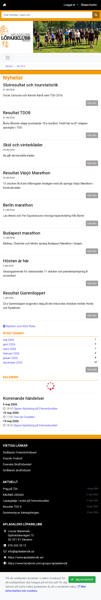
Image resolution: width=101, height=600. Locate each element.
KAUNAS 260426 (13, 494)
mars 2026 (9, 349)
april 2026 (9, 344)
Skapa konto (89, 4)
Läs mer (91, 103)
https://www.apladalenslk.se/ (26, 557)
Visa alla (91, 369)
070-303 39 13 (17, 545)
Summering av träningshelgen (21, 512)
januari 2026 (10, 358)
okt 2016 (21, 66)
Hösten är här (16, 260)
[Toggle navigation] (8, 57)
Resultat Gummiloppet (24, 293)
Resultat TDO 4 (12, 506)
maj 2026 (8, 340)
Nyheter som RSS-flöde (19, 326)
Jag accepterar (82, 579)
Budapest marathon (21, 233)
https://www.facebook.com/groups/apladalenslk (37, 563)
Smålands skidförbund (16, 470)
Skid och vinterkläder (23, 145)
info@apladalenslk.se (21, 551)
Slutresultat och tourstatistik (30, 85)
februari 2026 (11, 353)
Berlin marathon (18, 205)
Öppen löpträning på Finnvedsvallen (35, 408)
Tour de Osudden (24, 417)
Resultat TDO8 (17, 112)
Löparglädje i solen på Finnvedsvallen (26, 500)
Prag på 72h (10, 489)
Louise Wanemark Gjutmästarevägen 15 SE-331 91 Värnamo (21, 535)
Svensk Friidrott (12, 458)
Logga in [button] (70, 4)
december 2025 (12, 362)
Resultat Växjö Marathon (26, 173)
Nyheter (9, 66)
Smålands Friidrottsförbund (19, 452)
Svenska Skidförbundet (17, 464)
